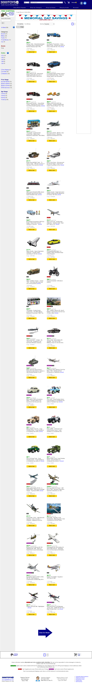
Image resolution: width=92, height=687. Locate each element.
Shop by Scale (64, 7)
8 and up (3, 97)
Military (3, 36)
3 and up (3, 93)
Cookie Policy (79, 680)
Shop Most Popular (20, 7)
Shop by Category (36, 7)
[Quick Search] (46, 2)
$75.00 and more (5, 87)
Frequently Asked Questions (82, 676)
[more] (62, 46)
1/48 (2, 61)
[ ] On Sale (3, 71)
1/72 (2, 55)
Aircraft (3, 34)
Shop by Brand (50, 7)
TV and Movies (4, 40)
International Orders (80, 679)
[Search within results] (6, 21)
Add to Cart (31, 52)
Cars (2, 42)
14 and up (3, 99)
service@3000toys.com (8, 679)
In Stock (3, 27)
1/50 (2, 57)
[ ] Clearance (4, 73)
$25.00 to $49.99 (5, 83)
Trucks (2, 38)
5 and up (3, 95)
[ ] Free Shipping (5, 69)
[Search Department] (26, 2)
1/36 (2, 63)
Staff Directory (79, 681)
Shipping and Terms (80, 677)
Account (76, 7)
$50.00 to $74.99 (5, 85)
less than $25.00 (5, 81)
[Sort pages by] (49, 24)
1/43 (2, 59)
